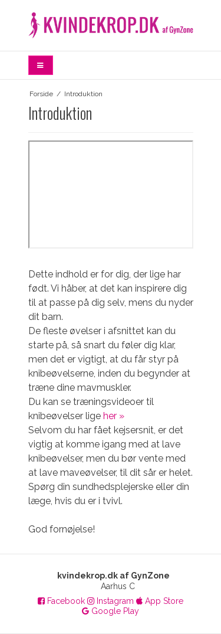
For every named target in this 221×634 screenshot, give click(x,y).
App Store (159, 601)
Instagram (110, 601)
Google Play (110, 611)
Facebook (61, 601)
